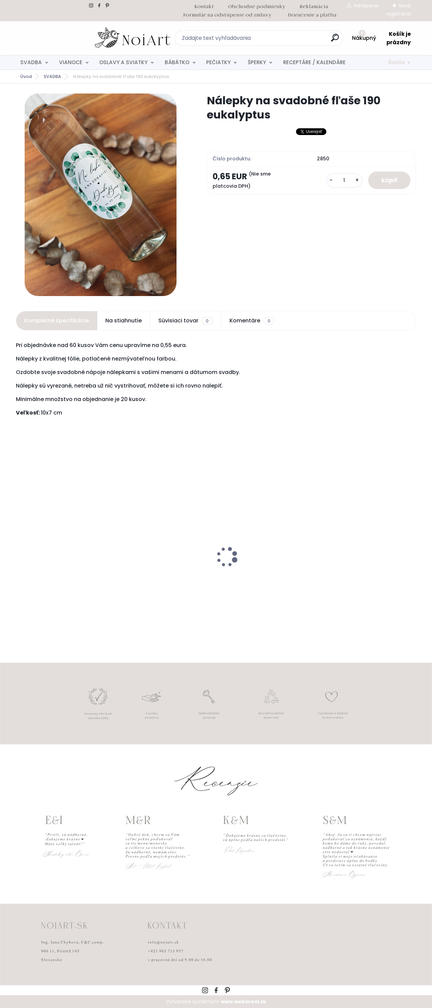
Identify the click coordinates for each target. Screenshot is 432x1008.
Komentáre (252, 321)
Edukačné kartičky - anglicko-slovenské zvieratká (262, 576)
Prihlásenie (366, 5)
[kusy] (343, 180)
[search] (289, 40)
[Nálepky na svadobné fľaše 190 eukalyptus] (101, 195)
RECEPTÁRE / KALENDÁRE (314, 62)
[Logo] (57, 38)
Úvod (26, 76)
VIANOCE (70, 62)
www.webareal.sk (243, 1001)
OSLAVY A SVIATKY (123, 62)
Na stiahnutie (123, 320)
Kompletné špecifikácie (56, 320)
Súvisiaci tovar (185, 321)
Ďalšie (396, 62)
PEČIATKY (218, 62)
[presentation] (20, 546)
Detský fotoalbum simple (53, 572)
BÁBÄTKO (177, 62)
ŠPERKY (257, 62)
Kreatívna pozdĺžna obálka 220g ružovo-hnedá (367, 576)
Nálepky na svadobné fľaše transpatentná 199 (158, 576)
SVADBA (31, 62)
